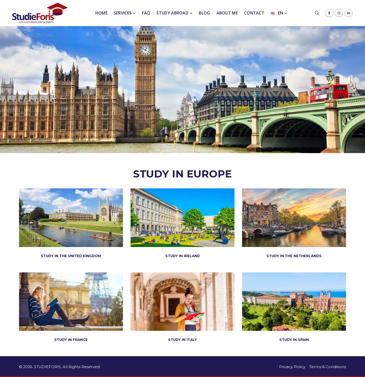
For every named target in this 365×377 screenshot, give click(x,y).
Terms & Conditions (327, 367)
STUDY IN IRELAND (182, 256)
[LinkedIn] (348, 13)
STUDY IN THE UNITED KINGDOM (71, 256)
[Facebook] (329, 13)
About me (227, 13)
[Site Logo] (40, 13)
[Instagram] (339, 13)
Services (123, 13)
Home (101, 13)
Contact (254, 13)
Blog (204, 13)
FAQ (146, 13)
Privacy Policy (292, 367)
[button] (319, 13)
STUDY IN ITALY (182, 340)
